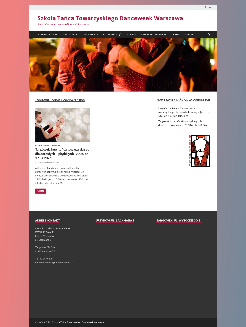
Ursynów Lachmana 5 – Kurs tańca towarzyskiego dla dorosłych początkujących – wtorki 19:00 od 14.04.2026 (183, 112)
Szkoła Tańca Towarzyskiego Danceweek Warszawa (110, 18)
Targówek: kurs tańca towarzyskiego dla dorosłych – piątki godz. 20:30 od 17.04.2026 (62, 153)
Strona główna (48, 34)
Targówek (88, 34)
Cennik (176, 34)
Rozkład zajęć (112, 34)
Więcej (40, 191)
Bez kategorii (42, 145)
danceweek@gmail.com (48, 162)
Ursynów (68, 34)
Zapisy (189, 34)
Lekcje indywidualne (153, 34)
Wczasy (131, 34)
